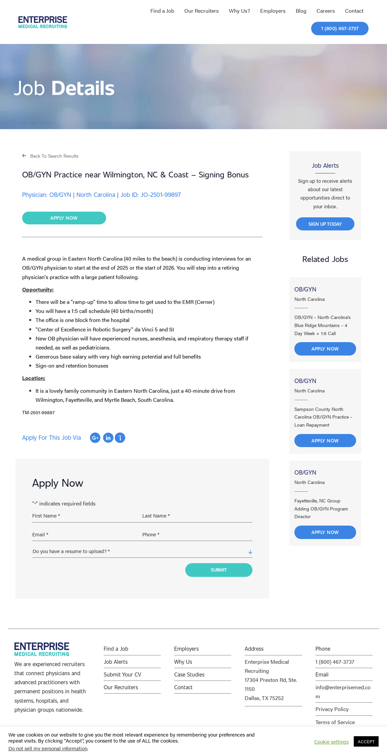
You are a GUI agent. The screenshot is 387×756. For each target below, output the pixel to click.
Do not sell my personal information (47, 748)
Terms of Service (335, 719)
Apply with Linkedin (108, 438)
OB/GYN (305, 292)
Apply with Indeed (120, 438)
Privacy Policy (332, 706)
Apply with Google (95, 438)
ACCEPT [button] (366, 741)
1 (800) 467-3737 (335, 658)
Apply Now (325, 351)
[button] (50, 155)
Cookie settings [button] (331, 742)
